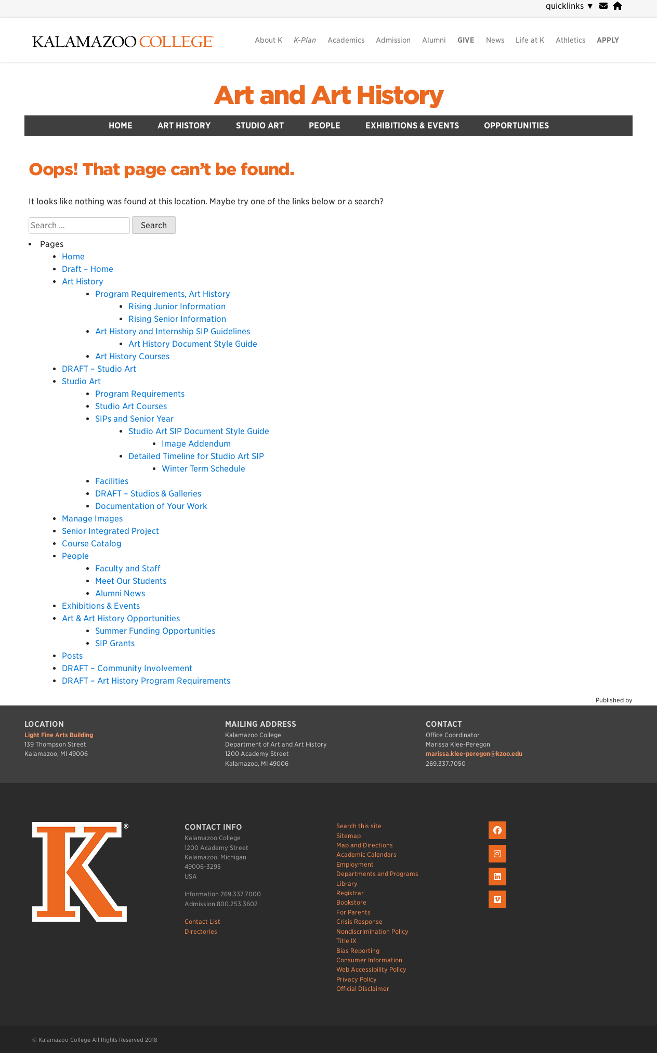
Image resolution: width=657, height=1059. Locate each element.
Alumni (434, 40)
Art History (184, 125)
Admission (393, 40)
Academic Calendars (366, 854)
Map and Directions (364, 845)
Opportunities (516, 125)
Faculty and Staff (128, 568)
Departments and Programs (377, 874)
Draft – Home (87, 269)
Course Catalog (92, 543)
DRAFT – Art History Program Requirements (146, 681)
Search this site (359, 826)
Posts (72, 656)
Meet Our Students (130, 581)
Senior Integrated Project (110, 531)
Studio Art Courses (131, 406)
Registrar (350, 893)
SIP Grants (115, 643)
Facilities (111, 481)
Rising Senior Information (177, 319)
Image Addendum (196, 444)
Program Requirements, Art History (162, 294)
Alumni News (120, 593)
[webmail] (603, 6)
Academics (345, 40)
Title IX (346, 941)
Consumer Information (369, 960)
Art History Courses (132, 356)
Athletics (570, 40)
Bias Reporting (357, 951)
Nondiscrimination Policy (372, 931)
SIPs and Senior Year (134, 419)
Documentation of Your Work (151, 506)
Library (347, 883)
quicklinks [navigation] (570, 6)
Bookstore (351, 902)
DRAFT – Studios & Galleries (148, 494)
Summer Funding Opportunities (155, 631)
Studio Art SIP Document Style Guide (198, 431)
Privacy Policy (356, 979)
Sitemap (348, 836)
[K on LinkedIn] (499, 886)
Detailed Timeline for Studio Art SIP (196, 456)
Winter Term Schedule (203, 469)
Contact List (202, 921)
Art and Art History (328, 95)
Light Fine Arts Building (58, 735)
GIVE (466, 40)
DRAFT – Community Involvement (127, 668)
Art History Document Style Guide (192, 344)
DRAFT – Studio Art (99, 369)
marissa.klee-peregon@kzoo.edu (474, 753)
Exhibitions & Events (412, 125)
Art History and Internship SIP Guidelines (172, 331)
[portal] (617, 6)
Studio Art (260, 125)
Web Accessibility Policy (371, 969)
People (324, 125)
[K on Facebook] (499, 839)
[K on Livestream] (499, 908)
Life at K (530, 40)
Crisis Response (359, 921)
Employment (355, 864)
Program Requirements (140, 394)
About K (268, 40)
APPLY (608, 40)
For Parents (353, 912)
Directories (201, 931)
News (495, 40)
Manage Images (92, 519)
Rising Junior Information (177, 306)
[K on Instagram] (499, 863)
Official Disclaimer (362, 988)
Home (121, 125)
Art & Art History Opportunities (121, 618)
